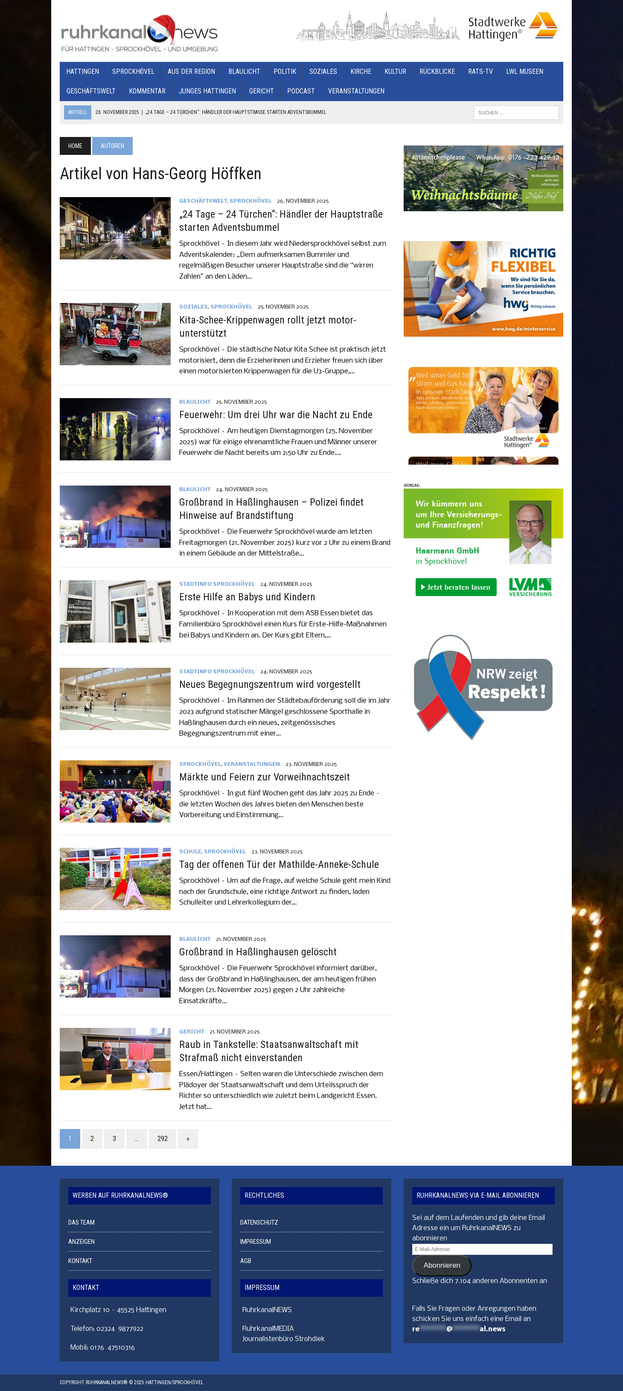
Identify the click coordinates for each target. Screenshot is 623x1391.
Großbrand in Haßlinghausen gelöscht (258, 952)
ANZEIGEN (81, 1241)
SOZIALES (323, 71)
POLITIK (285, 71)
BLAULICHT (244, 71)
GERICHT (261, 91)
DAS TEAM (81, 1222)
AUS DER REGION (191, 71)
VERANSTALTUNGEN (356, 91)
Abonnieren (442, 1265)
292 (162, 1139)
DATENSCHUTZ (259, 1222)
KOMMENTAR (147, 91)
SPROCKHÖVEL (133, 71)
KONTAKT (80, 1261)
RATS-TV (480, 71)
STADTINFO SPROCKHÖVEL (217, 584)
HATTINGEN (82, 71)
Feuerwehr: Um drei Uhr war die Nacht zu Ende (276, 415)
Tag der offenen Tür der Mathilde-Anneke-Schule (279, 864)
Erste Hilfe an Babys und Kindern (247, 597)
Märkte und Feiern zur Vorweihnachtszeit (264, 777)
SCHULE (190, 852)
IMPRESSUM (255, 1241)
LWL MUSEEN (524, 71)
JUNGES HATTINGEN (207, 91)
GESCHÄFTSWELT (91, 91)
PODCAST (301, 91)
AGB (245, 1261)
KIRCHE (360, 71)
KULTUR (395, 71)
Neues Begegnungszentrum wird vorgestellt (270, 684)
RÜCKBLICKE (437, 71)
